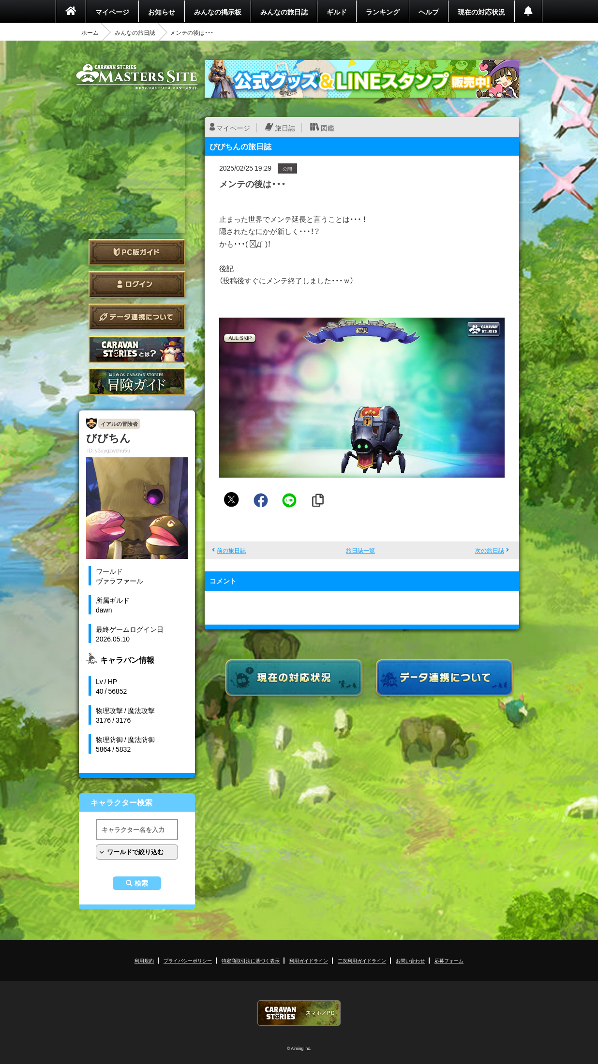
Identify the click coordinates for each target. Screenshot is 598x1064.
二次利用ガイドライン (362, 960)
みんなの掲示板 (217, 11)
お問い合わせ (410, 960)
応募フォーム (448, 960)
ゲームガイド (137, 381)
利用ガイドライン (308, 960)
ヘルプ (429, 11)
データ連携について (137, 317)
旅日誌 (285, 127)
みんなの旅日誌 (284, 11)
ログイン (137, 284)
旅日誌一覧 (360, 550)
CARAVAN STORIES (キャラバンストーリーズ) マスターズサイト (137, 77)
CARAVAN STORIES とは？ (137, 349)
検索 (141, 883)
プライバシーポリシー (188, 960)
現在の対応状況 (481, 11)
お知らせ (161, 11)
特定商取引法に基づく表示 (251, 960)
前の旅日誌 (231, 550)
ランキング (383, 11)
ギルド (337, 11)
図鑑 (327, 127)
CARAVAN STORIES (299, 1013)
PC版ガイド (137, 252)
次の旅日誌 (489, 550)
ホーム (90, 32)
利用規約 (144, 960)
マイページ (112, 11)
